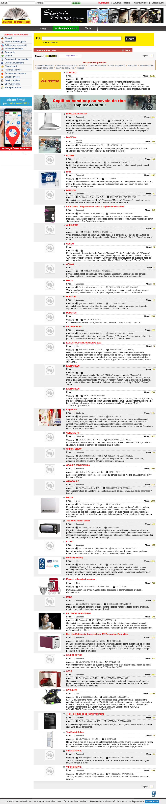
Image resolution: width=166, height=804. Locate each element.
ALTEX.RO (71, 72)
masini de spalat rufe (65, 68)
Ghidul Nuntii (158, 3)
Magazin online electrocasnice (80, 579)
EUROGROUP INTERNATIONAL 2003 (83, 343)
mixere (82, 65)
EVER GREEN (72, 366)
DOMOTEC (71, 296)
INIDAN (69, 497)
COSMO (70, 244)
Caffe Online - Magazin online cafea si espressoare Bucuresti (95, 206)
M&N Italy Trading (74, 557)
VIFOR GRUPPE (73, 751)
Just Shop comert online (78, 520)
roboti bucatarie (146, 65)
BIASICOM (71, 137)
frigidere (80, 68)
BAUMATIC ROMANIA (76, 114)
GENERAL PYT (73, 433)
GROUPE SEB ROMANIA (78, 465)
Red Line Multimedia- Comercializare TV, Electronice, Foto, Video (97, 634)
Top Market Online (75, 732)
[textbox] (82, 38)
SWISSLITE (71, 690)
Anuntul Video (141, 3)
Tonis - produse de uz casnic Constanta (85, 714)
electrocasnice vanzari (67, 65)
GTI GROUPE (72, 481)
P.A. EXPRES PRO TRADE (78, 613)
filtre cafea (132, 65)
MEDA (69, 597)
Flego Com (71, 409)
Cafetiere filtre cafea (46, 50)
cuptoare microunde (97, 65)
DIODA (69, 280)
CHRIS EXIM (72, 225)
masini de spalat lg (116, 65)
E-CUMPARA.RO (74, 326)
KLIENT (69, 541)
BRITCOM (71, 190)
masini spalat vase (45, 68)
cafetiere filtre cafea (45, 65)
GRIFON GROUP (74, 449)
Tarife (88, 28)
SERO (69, 671)
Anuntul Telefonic (121, 3)
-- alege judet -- (70, 56)
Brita (68, 172)
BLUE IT (70, 155)
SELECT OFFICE (74, 655)
